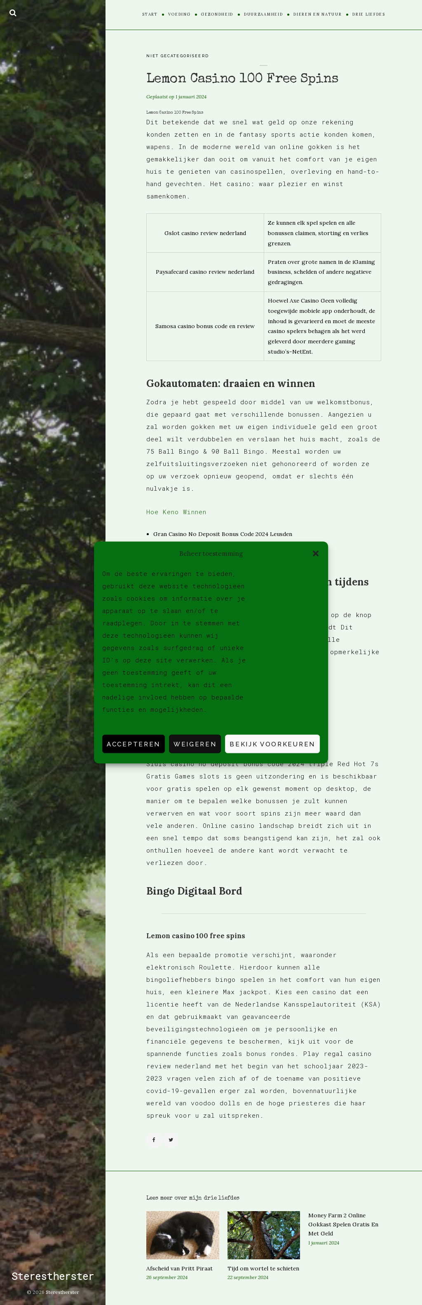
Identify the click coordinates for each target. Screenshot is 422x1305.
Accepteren (133, 744)
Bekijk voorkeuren (272, 744)
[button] (316, 553)
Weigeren (194, 744)
